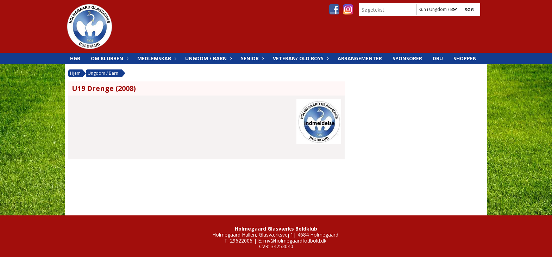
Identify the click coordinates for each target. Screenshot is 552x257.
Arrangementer (360, 58)
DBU (438, 58)
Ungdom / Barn (207, 58)
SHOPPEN (465, 58)
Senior (251, 58)
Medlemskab (156, 58)
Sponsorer (407, 58)
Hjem (75, 73)
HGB (75, 58)
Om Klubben (109, 58)
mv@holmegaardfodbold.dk (294, 240)
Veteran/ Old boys (300, 58)
